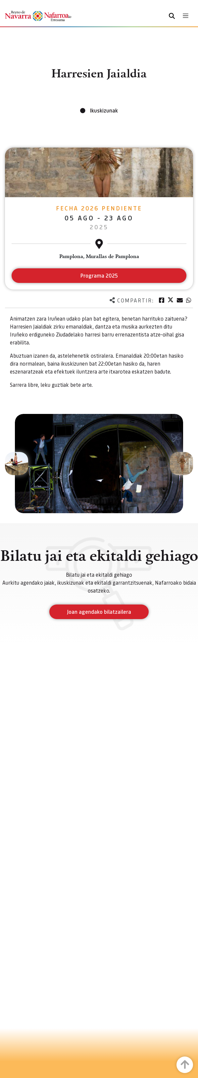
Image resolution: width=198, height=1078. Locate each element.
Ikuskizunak (104, 110)
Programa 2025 (99, 275)
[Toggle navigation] (185, 16)
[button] (16, 463)
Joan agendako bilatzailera (99, 611)
